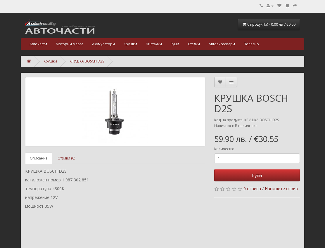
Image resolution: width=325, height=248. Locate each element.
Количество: (224, 148)
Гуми (175, 43)
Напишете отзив (281, 188)
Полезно (251, 43)
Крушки (130, 43)
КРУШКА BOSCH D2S (87, 61)
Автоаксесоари (222, 43)
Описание (39, 158)
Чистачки (154, 43)
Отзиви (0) (66, 158)
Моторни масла (69, 43)
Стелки (194, 43)
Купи (257, 175)
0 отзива (252, 188)
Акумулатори (103, 43)
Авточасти (38, 43)
